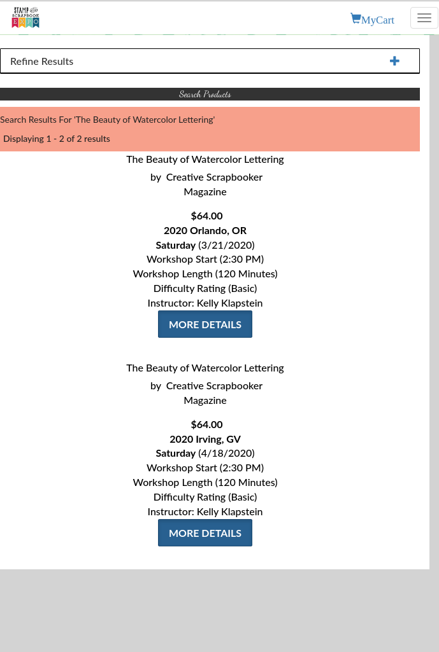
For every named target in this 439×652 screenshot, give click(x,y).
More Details (205, 324)
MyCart (377, 18)
